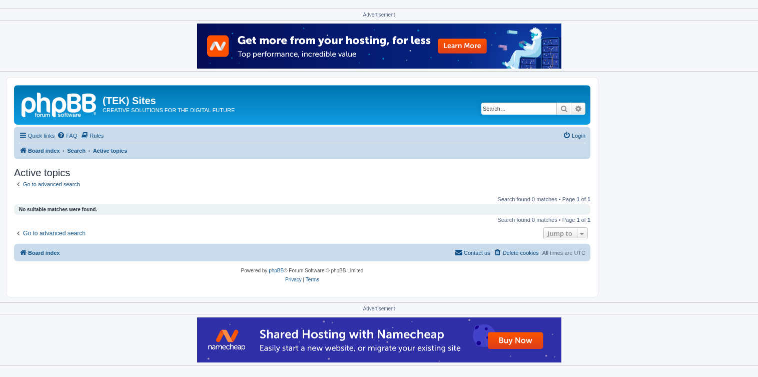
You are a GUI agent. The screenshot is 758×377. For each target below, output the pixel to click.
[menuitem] (67, 136)
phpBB (276, 270)
